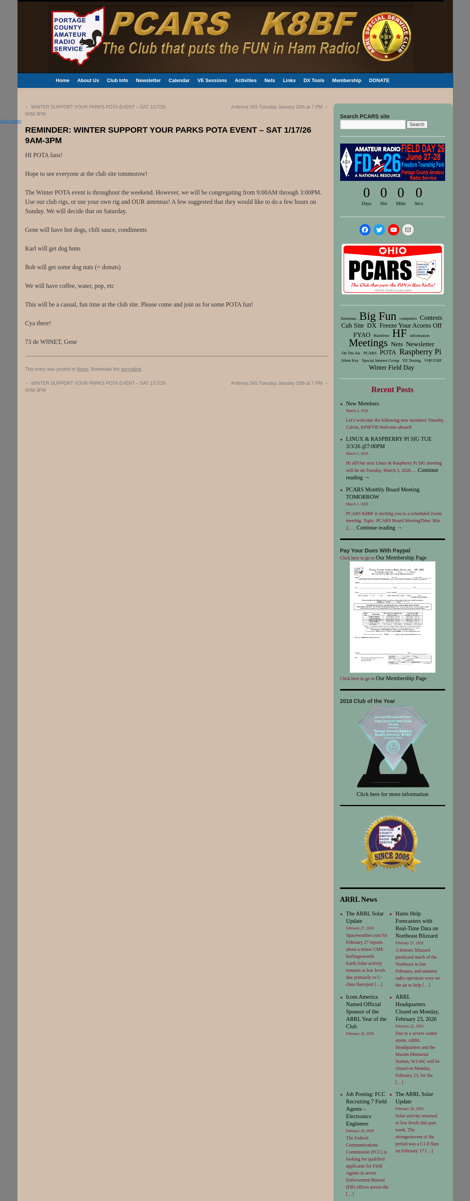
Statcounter (10, 121)
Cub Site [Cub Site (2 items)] (352, 325)
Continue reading (379, 527)
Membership (347, 80)
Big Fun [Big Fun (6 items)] (377, 315)
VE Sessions (212, 80)
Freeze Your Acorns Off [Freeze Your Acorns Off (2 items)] (410, 325)
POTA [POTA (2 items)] (388, 352)
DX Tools (314, 80)
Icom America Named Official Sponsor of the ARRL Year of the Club (366, 1011)
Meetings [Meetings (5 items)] (368, 342)
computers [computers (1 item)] (408, 318)
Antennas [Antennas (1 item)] (348, 318)
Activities (246, 80)
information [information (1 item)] (420, 335)
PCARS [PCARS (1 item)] (370, 353)
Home (63, 80)
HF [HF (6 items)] (399, 333)
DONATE (379, 80)
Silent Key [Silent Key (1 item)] (350, 360)
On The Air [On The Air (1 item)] (351, 353)
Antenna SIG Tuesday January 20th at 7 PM (279, 107)
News (82, 369)
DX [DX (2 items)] (371, 325)
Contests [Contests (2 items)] (431, 317)
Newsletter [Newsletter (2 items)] (420, 344)
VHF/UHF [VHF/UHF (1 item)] (433, 360)
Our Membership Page (401, 557)
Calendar (179, 80)
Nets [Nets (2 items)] (397, 344)
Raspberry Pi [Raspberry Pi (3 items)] (420, 351)
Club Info (117, 80)
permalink (131, 369)
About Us (88, 80)
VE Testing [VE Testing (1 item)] (411, 360)
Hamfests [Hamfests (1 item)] (381, 335)
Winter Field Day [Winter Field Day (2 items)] (391, 367)
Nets (269, 80)
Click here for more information (392, 794)
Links (289, 80)
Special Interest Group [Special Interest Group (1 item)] (380, 360)
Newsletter (148, 80)
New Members (362, 403)
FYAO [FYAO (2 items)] (361, 334)
